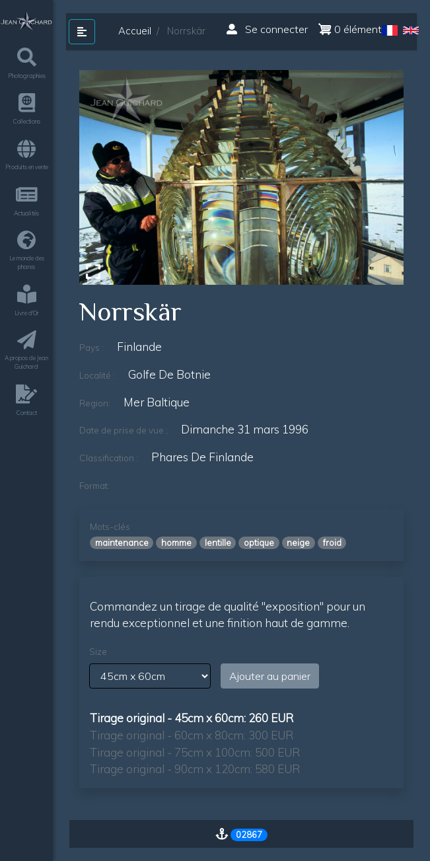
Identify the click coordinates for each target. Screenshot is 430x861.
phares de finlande (202, 457)
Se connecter (267, 29)
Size (98, 651)
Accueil (134, 30)
